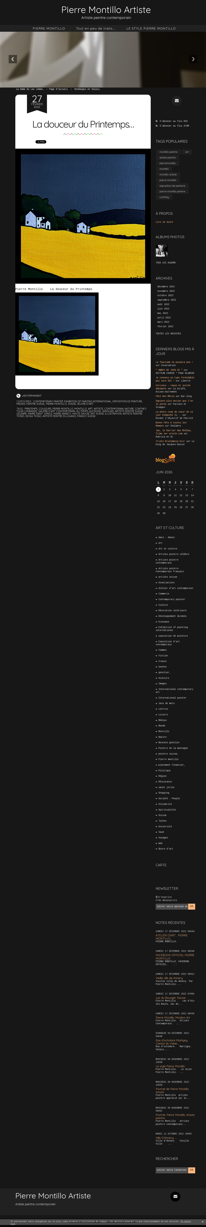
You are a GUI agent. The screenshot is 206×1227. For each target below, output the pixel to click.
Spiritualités (167, 812)
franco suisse (86, 416)
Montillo (164, 732)
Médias (20, 403)
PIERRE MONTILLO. (49, 28)
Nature (163, 738)
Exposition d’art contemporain (168, 642)
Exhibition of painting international (88, 401)
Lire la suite (164, 223)
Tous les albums (166, 263)
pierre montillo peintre (172, 191)
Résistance (165, 783)
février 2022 (165, 327)
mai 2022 (162, 314)
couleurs (45, 408)
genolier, (165, 672)
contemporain (115, 408)
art (91, 408)
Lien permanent (29, 395)
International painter (173, 698)
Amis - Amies (167, 535)
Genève (163, 667)
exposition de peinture (128, 401)
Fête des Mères (165, 396)
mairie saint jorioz (40, 413)
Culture (163, 604)
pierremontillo (168, 163)
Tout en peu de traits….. (96, 28)
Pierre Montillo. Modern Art (173, 1019)
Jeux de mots (167, 704)
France (163, 661)
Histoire (164, 678)
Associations (167, 581)
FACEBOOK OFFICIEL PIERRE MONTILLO (175, 958)
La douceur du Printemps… (83, 123)
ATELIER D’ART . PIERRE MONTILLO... (172, 939)
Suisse (72, 403)
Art (161, 541)
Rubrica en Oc (164, 435)
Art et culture (168, 547)
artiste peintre (168, 157)
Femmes (163, 650)
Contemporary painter (48, 401)
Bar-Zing (186, 396)
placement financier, (172, 766)
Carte (161, 867)
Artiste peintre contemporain (167, 559)
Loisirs (163, 715)
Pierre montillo (56, 403)
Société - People (169, 800)
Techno (163, 823)
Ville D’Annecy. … (166, 1140)
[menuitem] (49, 28)
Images (163, 684)
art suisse (98, 413)
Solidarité (165, 806)
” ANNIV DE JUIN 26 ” (169, 370)
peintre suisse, (35, 403)
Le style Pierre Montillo (171, 1068)
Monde (162, 726)
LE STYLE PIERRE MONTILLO (151, 28)
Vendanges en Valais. (87, 89)
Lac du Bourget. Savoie (171, 1000)
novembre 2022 (166, 292)
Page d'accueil (58, 89)
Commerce (164, 593)
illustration (114, 413)
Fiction (163, 655)
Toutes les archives (168, 334)
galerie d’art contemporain (57, 411)
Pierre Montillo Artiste (106, 9)
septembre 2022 (166, 301)
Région (163, 778)
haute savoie (81, 413)
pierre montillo (63, 408)
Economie (164, 621)
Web (161, 846)
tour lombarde (26, 411)
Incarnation (168, 366)
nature (130, 408)
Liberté (185, 381)
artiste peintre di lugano (59, 416)
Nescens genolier (169, 744)
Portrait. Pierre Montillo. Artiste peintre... (171, 1118)
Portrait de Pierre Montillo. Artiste (173, 1092)
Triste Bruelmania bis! (170, 439)
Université (165, 829)
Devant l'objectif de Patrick (174, 417)
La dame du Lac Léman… (30, 89)
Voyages (163, 840)
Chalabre (175, 424)
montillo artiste (168, 174)
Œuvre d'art (86, 403)
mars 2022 (163, 323)
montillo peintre (169, 151)
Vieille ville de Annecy (170, 980)
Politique (165, 772)
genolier (109, 411)
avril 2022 (164, 318)
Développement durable (173, 615)
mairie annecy (63, 413)
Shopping (164, 795)
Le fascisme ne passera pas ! (174, 363)
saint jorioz (167, 789)
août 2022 (163, 305)
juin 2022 (163, 309)
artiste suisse (168, 575)
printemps (31, 408)
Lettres (163, 709)
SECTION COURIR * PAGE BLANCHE (175, 373)
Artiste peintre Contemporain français (170, 568)
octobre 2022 (165, 296)
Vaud (161, 834)
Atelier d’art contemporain (176, 587)
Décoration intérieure (173, 610)
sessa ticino (33, 416)
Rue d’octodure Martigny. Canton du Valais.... (172, 1044)
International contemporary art (174, 690)
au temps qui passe (89, 411)
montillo (81, 408)
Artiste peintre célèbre (174, 552)
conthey (142, 408)
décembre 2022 (166, 287)
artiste (99, 408)
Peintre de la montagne (173, 749)
